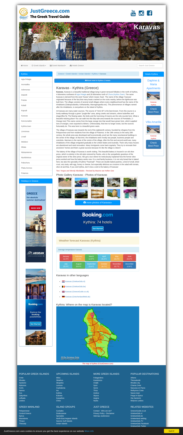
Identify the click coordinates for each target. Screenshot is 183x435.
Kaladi (23, 105)
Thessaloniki (136, 380)
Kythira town (26, 126)
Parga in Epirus (137, 396)
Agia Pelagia (81, 94)
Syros (95, 388)
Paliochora (25, 163)
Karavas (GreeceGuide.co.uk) (75, 292)
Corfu (21, 388)
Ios (57, 390)
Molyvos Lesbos (137, 401)
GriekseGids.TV (137, 421)
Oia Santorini (136, 398)
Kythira (95, 74)
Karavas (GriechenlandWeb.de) (76, 297)
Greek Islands (39, 66)
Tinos (95, 390)
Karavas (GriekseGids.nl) (73, 281)
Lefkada (22, 398)
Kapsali (24, 111)
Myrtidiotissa (26, 157)
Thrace (22, 421)
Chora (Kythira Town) (116, 94)
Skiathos (59, 380)
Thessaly (22, 424)
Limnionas (25, 131)
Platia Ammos (26, 168)
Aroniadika (25, 84)
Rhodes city (135, 383)
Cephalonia (60, 388)
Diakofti (24, 95)
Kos (20, 393)
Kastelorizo (97, 380)
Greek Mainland (58, 66)
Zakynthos (23, 396)
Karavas (24, 116)
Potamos (24, 173)
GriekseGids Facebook (140, 424)
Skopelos (60, 383)
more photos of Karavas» (97, 202)
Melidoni (24, 142)
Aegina (96, 398)
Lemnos (59, 385)
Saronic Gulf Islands (64, 421)
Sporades (60, 416)
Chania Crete (136, 385)
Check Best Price (153, 110)
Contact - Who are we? (102, 411)
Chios (58, 401)
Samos (22, 390)
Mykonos (22, 385)
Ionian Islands (84, 74)
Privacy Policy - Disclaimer (103, 413)
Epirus (21, 416)
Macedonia (23, 418)
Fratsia (24, 100)
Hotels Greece (77, 66)
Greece (61, 74)
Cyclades (60, 411)
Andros (96, 393)
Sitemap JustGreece (101, 416)
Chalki (95, 383)
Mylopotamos (26, 152)
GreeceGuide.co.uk (138, 411)
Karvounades (26, 121)
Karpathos (60, 398)
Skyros (96, 396)
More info (89, 431)
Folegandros (98, 378)
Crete (21, 378)
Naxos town (135, 393)
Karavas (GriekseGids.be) (74, 287)
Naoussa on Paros (138, 388)
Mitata (23, 147)
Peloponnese (24, 411)
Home (24, 66)
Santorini (22, 383)
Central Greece (25, 413)
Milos (58, 378)
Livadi (23, 137)
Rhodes (22, 380)
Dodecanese (61, 413)
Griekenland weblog (138, 418)
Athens (133, 378)
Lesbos (22, 401)
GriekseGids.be (137, 416)
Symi (95, 385)
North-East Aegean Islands (67, 418)
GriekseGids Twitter (138, 426)
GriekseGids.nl (136, 413)
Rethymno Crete (137, 390)
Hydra (95, 401)
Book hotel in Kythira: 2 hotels (97, 80)
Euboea (59, 396)
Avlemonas (25, 90)
